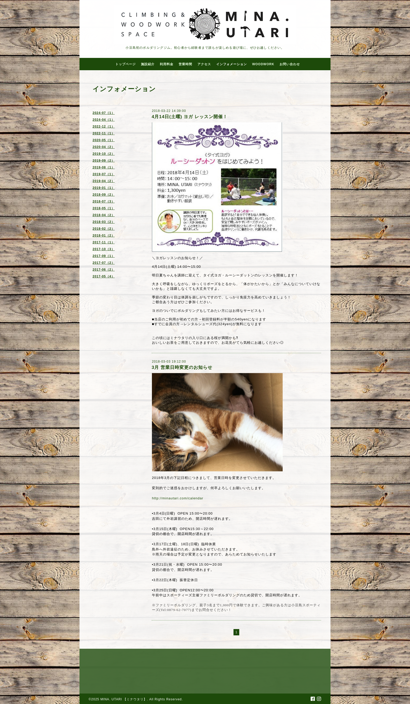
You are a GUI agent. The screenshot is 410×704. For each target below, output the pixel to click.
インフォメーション (231, 64)
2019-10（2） (104, 154)
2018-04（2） (104, 215)
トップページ (125, 64)
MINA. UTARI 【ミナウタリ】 (123, 699)
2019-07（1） (104, 174)
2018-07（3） (104, 201)
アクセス (204, 64)
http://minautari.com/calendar (177, 498)
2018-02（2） (104, 229)
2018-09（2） (104, 195)
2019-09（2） (104, 160)
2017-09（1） (104, 256)
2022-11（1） (104, 133)
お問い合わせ (290, 64)
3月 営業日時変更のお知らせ (182, 367)
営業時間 (185, 64)
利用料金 (166, 64)
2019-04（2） (104, 181)
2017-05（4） (104, 276)
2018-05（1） (104, 208)
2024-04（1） (104, 120)
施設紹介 (148, 64)
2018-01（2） (104, 235)
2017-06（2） (104, 269)
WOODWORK (263, 64)
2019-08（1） (104, 167)
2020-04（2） (104, 147)
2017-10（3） (104, 249)
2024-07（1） (104, 113)
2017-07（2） (104, 263)
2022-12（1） (104, 126)
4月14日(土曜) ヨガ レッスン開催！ (189, 116)
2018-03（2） (104, 222)
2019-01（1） (104, 188)
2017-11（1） (104, 242)
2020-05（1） (104, 140)
